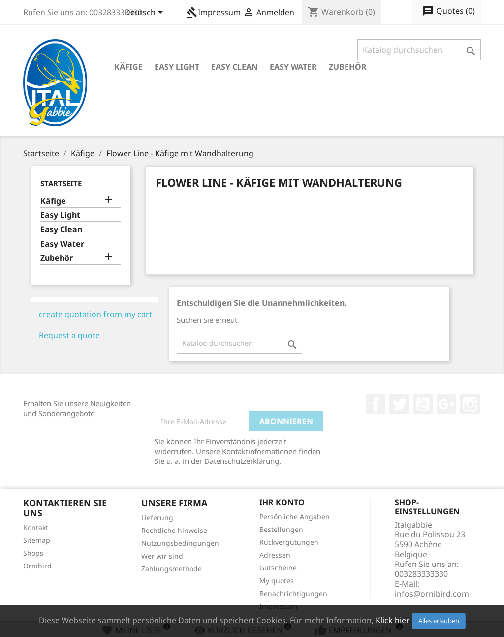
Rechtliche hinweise (174, 530)
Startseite (61, 183)
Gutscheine (278, 567)
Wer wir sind (162, 556)
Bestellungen (281, 529)
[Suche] (419, 49)
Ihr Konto (282, 502)
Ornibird (37, 565)
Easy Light (177, 66)
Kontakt (35, 527)
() (448, 11)
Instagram (470, 404)
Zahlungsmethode (171, 568)
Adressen (274, 555)
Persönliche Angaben (294, 516)
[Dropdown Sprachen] (145, 13)
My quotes (276, 580)
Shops (33, 553)
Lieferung (157, 517)
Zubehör (348, 66)
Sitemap (36, 540)
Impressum (213, 12)
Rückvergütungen (288, 542)
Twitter (399, 404)
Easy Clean (234, 66)
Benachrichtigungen (293, 593)
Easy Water (293, 66)
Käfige (128, 66)
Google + (446, 404)
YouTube (423, 404)
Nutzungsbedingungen (180, 543)
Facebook (375, 404)
